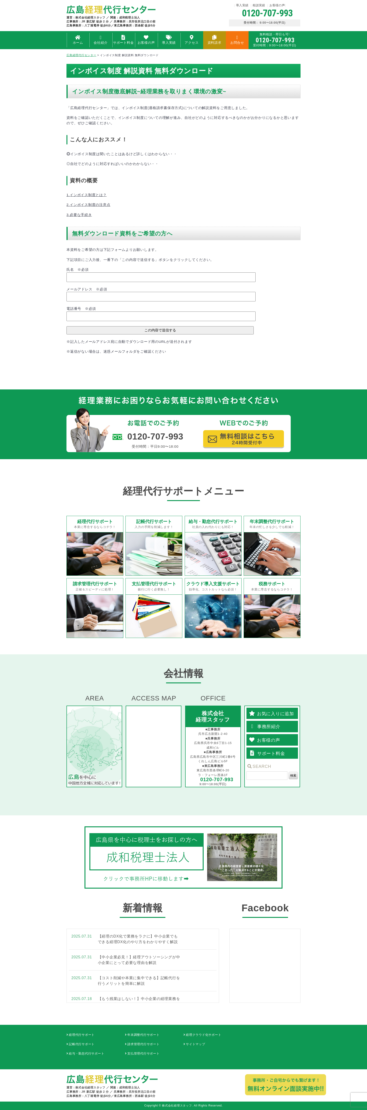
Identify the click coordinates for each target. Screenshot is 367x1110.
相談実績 (259, 5)
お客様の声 (277, 5)
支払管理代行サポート (143, 1053)
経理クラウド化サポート (203, 1035)
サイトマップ (195, 1044)
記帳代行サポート (82, 1044)
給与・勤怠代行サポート (86, 1053)
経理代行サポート (82, 1035)
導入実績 (242, 5)
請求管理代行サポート (143, 1044)
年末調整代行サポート (143, 1035)
